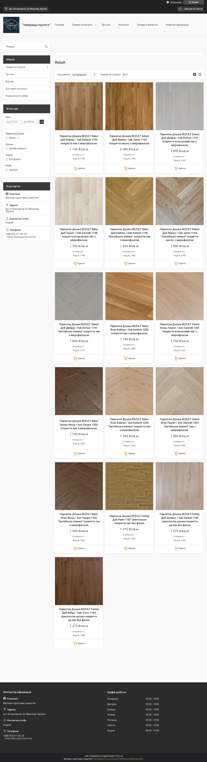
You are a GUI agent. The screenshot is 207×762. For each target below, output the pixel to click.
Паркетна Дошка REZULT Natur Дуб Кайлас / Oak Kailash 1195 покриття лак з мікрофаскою (79, 140)
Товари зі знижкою (147, 24)
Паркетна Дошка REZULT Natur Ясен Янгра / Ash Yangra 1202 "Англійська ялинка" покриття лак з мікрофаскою (79, 520)
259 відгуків (176, 2)
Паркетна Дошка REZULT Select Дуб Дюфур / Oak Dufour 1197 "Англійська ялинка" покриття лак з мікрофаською (79, 330)
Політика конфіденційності (130, 759)
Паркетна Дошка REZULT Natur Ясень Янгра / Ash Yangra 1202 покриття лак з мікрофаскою (79, 424)
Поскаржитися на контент (105, 759)
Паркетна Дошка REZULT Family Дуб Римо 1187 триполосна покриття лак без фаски (129, 520)
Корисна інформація (177, 24)
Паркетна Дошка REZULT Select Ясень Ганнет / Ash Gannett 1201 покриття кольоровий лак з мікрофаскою (179, 330)
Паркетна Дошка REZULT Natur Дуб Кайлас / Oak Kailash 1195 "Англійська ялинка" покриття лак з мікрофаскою (129, 235)
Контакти (124, 24)
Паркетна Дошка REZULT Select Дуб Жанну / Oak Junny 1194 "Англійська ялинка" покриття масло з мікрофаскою (179, 235)
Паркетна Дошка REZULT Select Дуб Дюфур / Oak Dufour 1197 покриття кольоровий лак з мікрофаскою (179, 140)
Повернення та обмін (17, 96)
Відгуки (10, 81)
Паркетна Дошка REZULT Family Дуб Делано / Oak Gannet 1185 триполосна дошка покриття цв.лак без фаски (180, 520)
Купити (81, 168)
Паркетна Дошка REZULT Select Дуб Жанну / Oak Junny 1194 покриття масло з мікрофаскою (129, 140)
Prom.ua (119, 756)
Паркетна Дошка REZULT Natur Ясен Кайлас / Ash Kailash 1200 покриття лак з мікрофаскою (129, 330)
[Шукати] (46, 47)
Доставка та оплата (16, 88)
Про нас (106, 24)
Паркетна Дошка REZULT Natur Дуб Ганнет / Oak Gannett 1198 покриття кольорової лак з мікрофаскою (79, 235)
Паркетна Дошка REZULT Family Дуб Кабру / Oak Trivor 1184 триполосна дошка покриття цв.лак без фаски (79, 615)
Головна (59, 24)
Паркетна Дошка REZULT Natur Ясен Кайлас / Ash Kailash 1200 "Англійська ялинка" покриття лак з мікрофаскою (129, 425)
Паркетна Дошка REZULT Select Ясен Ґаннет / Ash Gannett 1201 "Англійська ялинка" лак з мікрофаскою (179, 425)
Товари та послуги (82, 24)
